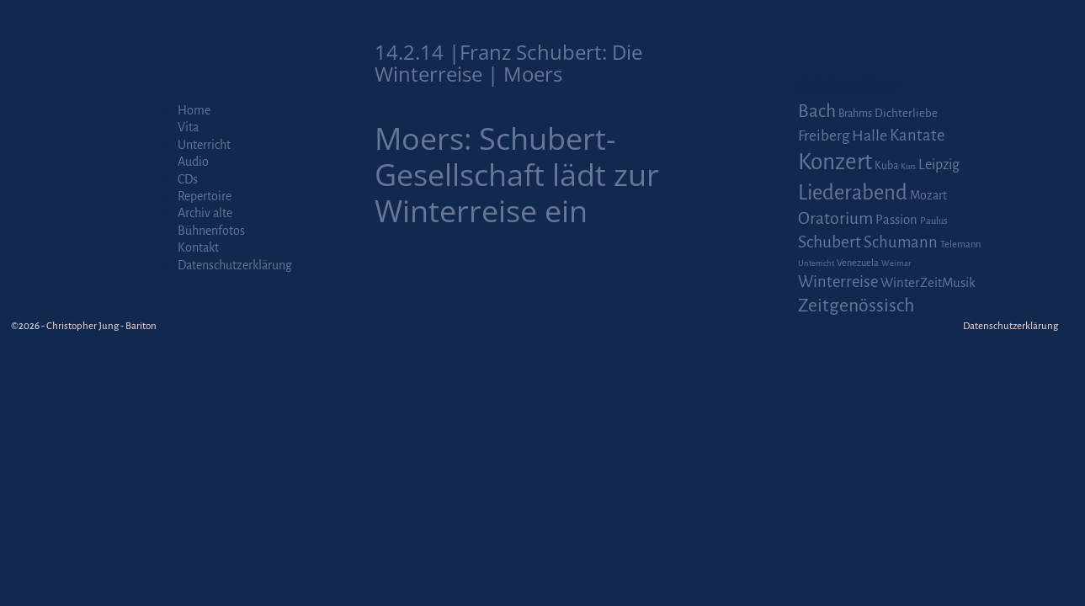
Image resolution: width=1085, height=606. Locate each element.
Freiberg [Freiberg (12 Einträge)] (823, 136)
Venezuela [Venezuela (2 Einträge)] (858, 263)
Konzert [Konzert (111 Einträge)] (835, 162)
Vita (188, 127)
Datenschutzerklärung (235, 265)
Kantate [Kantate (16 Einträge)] (917, 135)
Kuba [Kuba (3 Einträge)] (886, 166)
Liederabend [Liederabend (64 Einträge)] (852, 193)
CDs (188, 179)
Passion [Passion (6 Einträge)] (896, 219)
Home (194, 110)
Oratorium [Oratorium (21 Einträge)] (835, 218)
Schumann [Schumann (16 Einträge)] (901, 242)
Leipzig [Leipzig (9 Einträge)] (939, 165)
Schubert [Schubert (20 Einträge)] (829, 242)
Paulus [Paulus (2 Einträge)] (934, 220)
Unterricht (204, 145)
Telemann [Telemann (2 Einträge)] (960, 244)
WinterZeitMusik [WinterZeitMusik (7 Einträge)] (928, 282)
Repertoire (204, 196)
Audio (193, 161)
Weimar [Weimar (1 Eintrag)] (896, 263)
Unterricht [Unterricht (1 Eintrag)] (816, 263)
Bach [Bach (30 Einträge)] (817, 111)
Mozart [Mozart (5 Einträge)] (928, 195)
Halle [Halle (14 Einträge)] (869, 135)
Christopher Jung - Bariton (101, 326)
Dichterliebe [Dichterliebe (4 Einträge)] (906, 113)
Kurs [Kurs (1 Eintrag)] (908, 166)
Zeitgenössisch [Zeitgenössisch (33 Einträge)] (856, 305)
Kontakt (198, 247)
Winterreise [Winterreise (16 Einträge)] (838, 282)
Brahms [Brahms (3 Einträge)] (855, 114)
